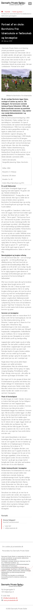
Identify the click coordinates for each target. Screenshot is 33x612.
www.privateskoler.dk (11, 600)
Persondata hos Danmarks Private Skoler (15, 551)
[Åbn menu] (30, 3)
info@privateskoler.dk (10, 598)
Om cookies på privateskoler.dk (12, 546)
